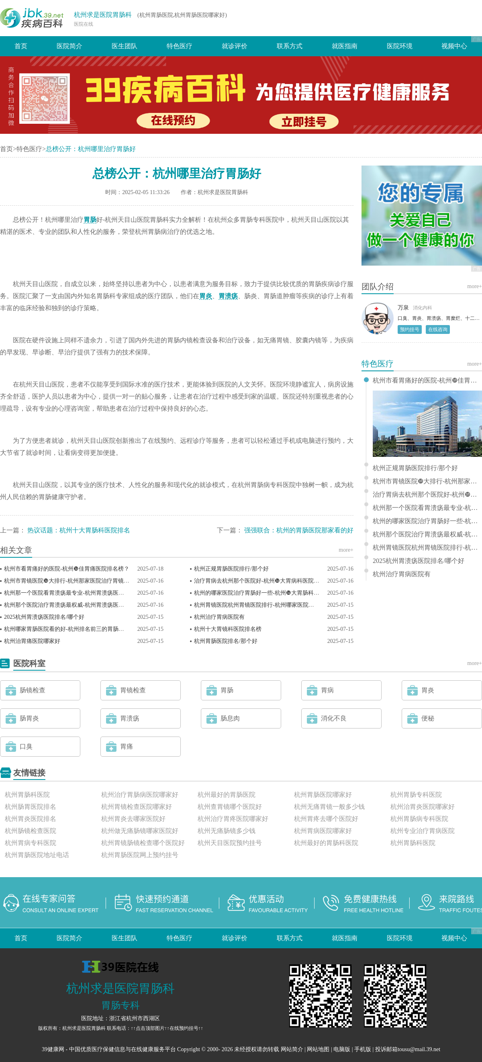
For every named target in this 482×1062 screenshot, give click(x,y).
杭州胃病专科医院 (30, 842)
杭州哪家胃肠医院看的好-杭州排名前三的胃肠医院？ (69, 629)
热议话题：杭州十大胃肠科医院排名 (78, 530)
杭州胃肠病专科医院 (419, 818)
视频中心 (454, 46)
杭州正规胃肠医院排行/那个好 (231, 569)
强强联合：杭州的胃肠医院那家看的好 (298, 530)
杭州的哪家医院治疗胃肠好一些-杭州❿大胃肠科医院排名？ (268, 593)
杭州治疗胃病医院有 (219, 617)
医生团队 (124, 46)
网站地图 (318, 1049)
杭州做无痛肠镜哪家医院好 (139, 830)
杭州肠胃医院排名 (30, 806)
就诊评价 (234, 46)
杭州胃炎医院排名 (30, 818)
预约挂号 (409, 329)
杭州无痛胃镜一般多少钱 (329, 806)
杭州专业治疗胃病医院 (422, 830)
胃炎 (205, 296)
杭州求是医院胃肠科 (103, 14)
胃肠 (90, 219)
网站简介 (292, 1049)
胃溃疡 (228, 296)
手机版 (362, 1049)
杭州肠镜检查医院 (30, 830)
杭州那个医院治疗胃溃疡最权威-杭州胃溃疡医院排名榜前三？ (81, 605)
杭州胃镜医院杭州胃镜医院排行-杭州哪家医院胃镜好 (259, 605)
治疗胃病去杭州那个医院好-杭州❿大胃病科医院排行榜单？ (268, 581)
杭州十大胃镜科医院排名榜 (227, 629)
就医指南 (344, 46)
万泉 (403, 308)
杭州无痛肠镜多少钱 (226, 830)
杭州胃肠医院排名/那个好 (225, 641)
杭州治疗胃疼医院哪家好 (233, 818)
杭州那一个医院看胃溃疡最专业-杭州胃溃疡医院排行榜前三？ (81, 593)
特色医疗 (179, 46)
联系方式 (289, 46)
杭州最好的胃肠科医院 (326, 842)
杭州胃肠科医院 (27, 794)
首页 (20, 46)
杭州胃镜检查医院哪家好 (136, 806)
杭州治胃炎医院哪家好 (422, 806)
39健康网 (53, 1049)
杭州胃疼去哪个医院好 (326, 818)
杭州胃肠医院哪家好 (323, 794)
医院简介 (69, 46)
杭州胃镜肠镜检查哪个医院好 (143, 842)
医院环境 (400, 46)
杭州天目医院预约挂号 (230, 842)
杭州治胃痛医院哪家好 (32, 641)
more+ (346, 550)
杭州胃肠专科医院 (416, 794)
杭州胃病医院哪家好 (323, 830)
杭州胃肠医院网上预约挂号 (139, 854)
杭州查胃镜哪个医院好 (230, 806)
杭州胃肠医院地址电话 (37, 854)
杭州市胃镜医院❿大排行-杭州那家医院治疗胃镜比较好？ (75, 581)
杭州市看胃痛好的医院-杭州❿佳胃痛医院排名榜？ (66, 569)
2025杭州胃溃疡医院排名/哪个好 (44, 617)
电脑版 (341, 1049)
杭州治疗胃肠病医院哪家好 (139, 794)
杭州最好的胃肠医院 (226, 794)
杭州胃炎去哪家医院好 (133, 818)
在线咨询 (437, 329)
